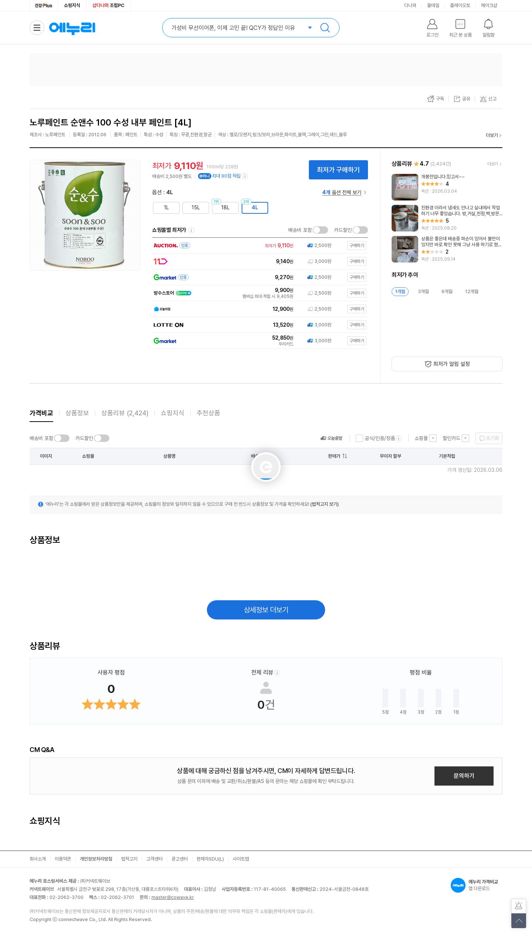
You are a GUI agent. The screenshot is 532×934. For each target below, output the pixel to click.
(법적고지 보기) (324, 504)
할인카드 (451, 438)
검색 (325, 27)
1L (166, 207)
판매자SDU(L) (210, 859)
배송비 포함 (300, 230)
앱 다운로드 (476, 885)
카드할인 (343, 230)
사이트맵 (241, 859)
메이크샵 (489, 5)
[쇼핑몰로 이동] (258, 245)
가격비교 (41, 413)
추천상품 (208, 413)
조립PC (108, 5)
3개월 (423, 291)
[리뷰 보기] (447, 187)
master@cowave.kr (172, 897)
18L (225, 207)
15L (196, 207)
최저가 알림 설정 (451, 364)
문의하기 (464, 775)
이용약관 (63, 859)
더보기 (492, 135)
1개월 (400, 291)
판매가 (334, 456)
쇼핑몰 (421, 438)
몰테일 (433, 5)
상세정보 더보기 (266, 609)
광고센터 (179, 859)
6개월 (447, 291)
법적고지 (129, 859)
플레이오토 (460, 5)
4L (255, 207)
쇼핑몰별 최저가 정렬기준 (191, 230)
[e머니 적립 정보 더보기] (245, 176)
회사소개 (38, 859)
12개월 (471, 291)
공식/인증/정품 (380, 438)
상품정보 (77, 413)
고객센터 (154, 859)
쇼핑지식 (72, 5)
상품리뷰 (125, 413)
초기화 (492, 438)
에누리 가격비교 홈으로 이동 (72, 27)
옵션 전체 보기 (341, 192)
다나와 (410, 5)
